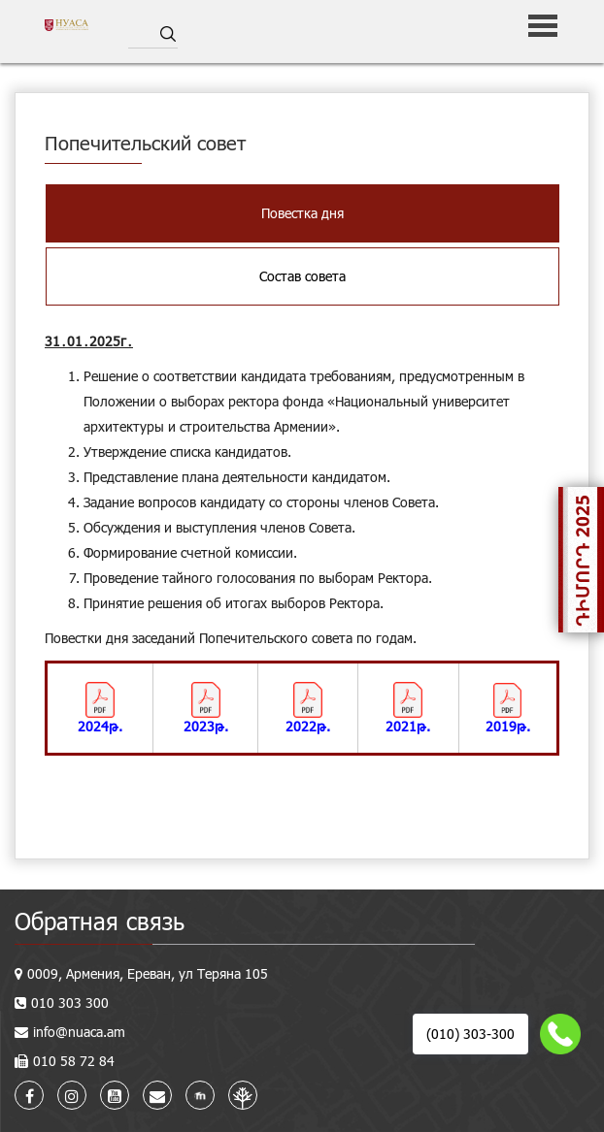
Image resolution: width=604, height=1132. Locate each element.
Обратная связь (100, 921)
